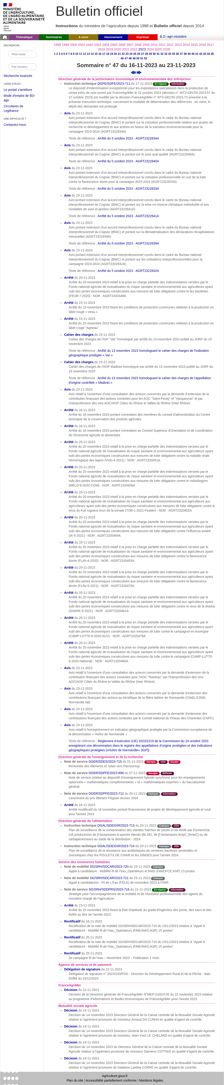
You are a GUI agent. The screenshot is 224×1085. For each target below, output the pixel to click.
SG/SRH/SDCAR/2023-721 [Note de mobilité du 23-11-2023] (109, 878)
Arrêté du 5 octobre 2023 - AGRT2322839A (128, 243)
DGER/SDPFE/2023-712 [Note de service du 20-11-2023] (106, 793)
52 (145, 58)
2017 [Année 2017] (210, 45)
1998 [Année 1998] (57, 45)
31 (157, 53)
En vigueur (161, 84)
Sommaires (54, 37)
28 (146, 53)
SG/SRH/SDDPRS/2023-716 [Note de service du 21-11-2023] (109, 889)
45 (212, 53)
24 (130, 53)
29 (150, 53)
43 (204, 53)
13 (88, 53)
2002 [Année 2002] (89, 45)
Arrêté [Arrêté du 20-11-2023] (68, 277)
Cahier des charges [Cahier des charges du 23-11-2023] (79, 334)
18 (107, 53)
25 (134, 53)
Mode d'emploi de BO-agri (19, 98)
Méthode (167, 773)
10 (76, 53)
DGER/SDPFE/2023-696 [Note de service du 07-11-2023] (106, 773)
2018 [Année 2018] (101, 49)
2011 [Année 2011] (162, 45)
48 (130, 58)
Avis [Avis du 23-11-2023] (67, 113)
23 (126, 53)
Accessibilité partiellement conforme (111, 1080)
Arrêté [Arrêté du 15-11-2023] (68, 303)
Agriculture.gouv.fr (115, 1076)
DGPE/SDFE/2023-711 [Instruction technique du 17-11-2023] (113, 83)
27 (142, 53)
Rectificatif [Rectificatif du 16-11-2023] (72, 921)
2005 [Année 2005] (113, 45)
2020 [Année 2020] (117, 49)
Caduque (153, 794)
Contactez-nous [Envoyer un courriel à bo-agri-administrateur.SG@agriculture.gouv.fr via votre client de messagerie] (15, 124)
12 (84, 53)
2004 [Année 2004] (105, 45)
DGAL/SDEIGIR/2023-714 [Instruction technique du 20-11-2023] (116, 846)
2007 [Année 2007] (129, 45)
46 (122, 58)
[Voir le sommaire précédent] (133, 72)
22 (123, 53)
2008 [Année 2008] (137, 45)
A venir (83, 37)
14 (92, 53)
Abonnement (113, 37)
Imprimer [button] (142, 37)
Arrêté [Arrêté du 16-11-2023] (68, 410)
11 (80, 53)
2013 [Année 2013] (178, 45)
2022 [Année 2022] (133, 49)
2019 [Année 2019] (109, 49)
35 (173, 53)
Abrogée (151, 762)
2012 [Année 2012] (170, 45)
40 (192, 53)
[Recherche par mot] (22, 54)
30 (154, 53)
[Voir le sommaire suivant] (139, 72)
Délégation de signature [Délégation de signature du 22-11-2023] (82, 969)
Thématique (24, 37)
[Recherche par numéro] (22, 66)
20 (115, 53)
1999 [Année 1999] (65, 45)
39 (189, 53)
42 (200, 53)
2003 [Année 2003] (97, 45)
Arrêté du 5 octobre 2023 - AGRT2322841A (128, 216)
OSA (163, 762)
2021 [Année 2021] (125, 49)
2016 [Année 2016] (202, 45)
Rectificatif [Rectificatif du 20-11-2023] (72, 937)
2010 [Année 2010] (154, 45)
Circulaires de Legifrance (17, 109)
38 (185, 53)
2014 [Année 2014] (186, 45)
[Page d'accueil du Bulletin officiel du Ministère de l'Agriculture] (4, 37)
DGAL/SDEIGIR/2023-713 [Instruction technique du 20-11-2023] (116, 825)
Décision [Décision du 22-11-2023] (70, 990)
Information (178, 84)
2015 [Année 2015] (194, 45)
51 (141, 58)
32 (161, 53)
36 (177, 53)
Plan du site (75, 1080)
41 (196, 53)
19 (111, 53)
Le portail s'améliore (21, 90)
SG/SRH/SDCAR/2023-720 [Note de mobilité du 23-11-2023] (109, 866)
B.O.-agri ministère (173, 36)
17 (103, 53)
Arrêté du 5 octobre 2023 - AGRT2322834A (128, 138)
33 (165, 53)
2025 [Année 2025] (158, 49)
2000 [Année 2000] (73, 45)
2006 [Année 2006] (121, 45)
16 (99, 53)
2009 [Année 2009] (145, 45)
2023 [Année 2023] (142, 49)
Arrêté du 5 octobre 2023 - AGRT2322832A (128, 271)
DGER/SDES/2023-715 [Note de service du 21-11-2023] (105, 761)
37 (181, 53)
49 (134, 58)
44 (208, 53)
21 (119, 53)
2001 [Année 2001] (81, 45)
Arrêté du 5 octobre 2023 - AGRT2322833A (128, 188)
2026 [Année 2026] (166, 49)
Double (174, 762)
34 (169, 53)
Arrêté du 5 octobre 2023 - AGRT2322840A (128, 161)
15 (95, 53)
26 (138, 53)
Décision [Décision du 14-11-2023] (70, 1010)
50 (137, 58)
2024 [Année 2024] (150, 49)
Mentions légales (151, 1080)
